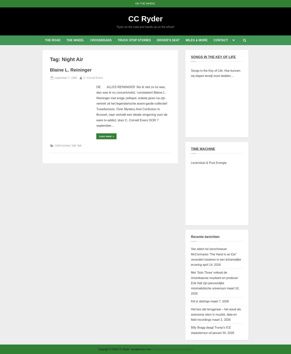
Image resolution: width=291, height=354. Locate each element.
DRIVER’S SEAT (168, 40)
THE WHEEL (75, 40)
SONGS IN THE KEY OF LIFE (213, 57)
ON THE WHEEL (145, 3)
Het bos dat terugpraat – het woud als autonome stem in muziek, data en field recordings (216, 314)
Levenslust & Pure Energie (208, 162)
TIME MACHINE (203, 149)
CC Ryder (145, 18)
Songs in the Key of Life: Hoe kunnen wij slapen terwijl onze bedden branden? (216, 74)
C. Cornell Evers (93, 77)
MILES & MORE (196, 40)
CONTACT (221, 40)
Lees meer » (108, 137)
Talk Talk (76, 145)
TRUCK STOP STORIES (134, 40)
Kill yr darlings (200, 301)
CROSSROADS (101, 40)
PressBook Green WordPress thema (172, 349)
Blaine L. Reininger (71, 69)
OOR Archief (62, 145)
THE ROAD (53, 40)
